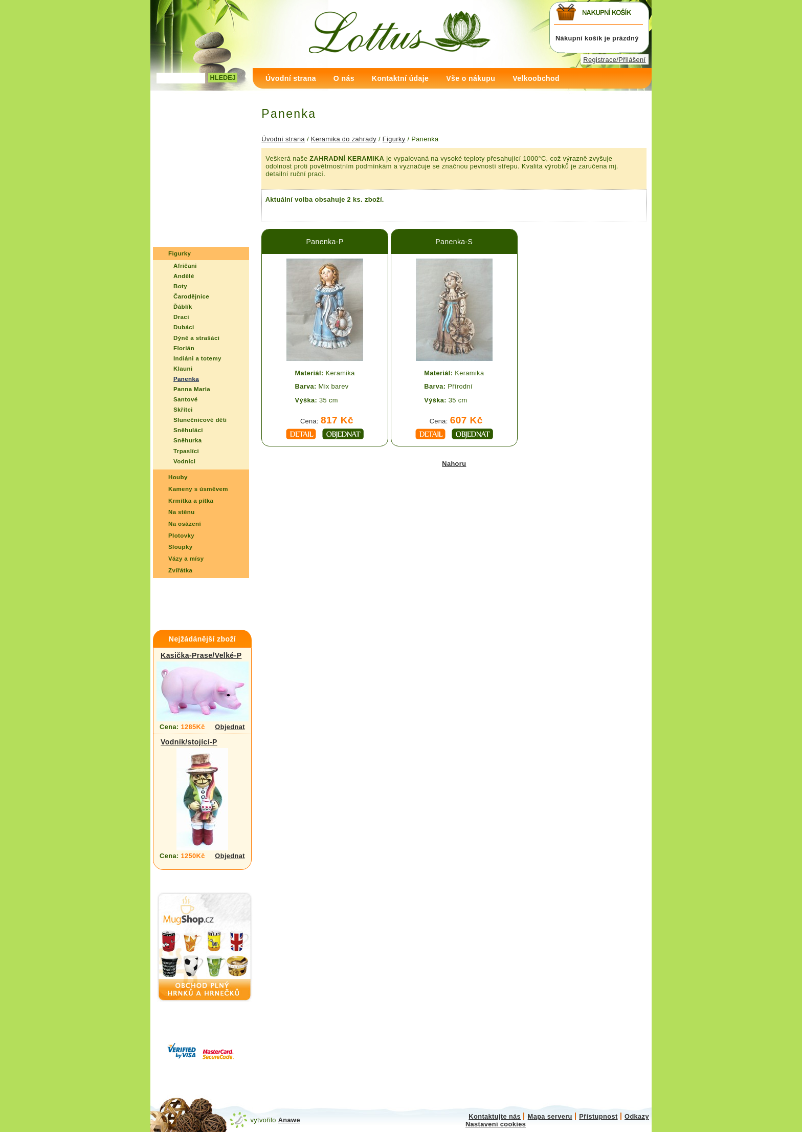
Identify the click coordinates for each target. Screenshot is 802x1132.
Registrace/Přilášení (614, 59)
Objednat (230, 727)
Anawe (289, 1120)
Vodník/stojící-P (189, 742)
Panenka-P (325, 242)
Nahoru (454, 463)
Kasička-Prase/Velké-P (201, 655)
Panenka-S (454, 242)
